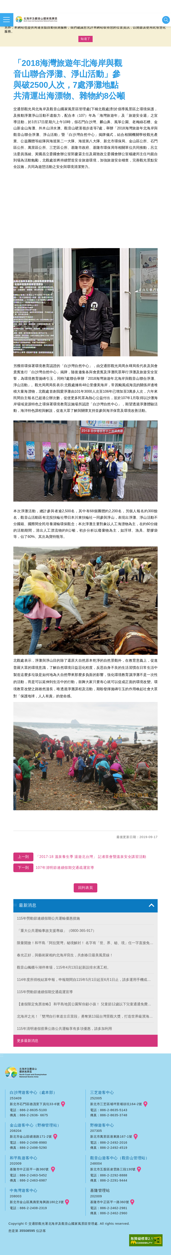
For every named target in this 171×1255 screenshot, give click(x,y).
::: (15, 905)
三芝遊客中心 (102, 1092)
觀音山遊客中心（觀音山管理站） (120, 1158)
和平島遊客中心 (24, 1158)
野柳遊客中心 (102, 1125)
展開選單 (6, 19)
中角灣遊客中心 (24, 1190)
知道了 (85, 39)
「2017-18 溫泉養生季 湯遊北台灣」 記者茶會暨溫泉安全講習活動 (80, 857)
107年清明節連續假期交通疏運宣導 (54, 867)
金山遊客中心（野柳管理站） (35, 1125)
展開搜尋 (166, 20)
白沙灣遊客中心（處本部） (33, 1092)
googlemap (63, 1104)
